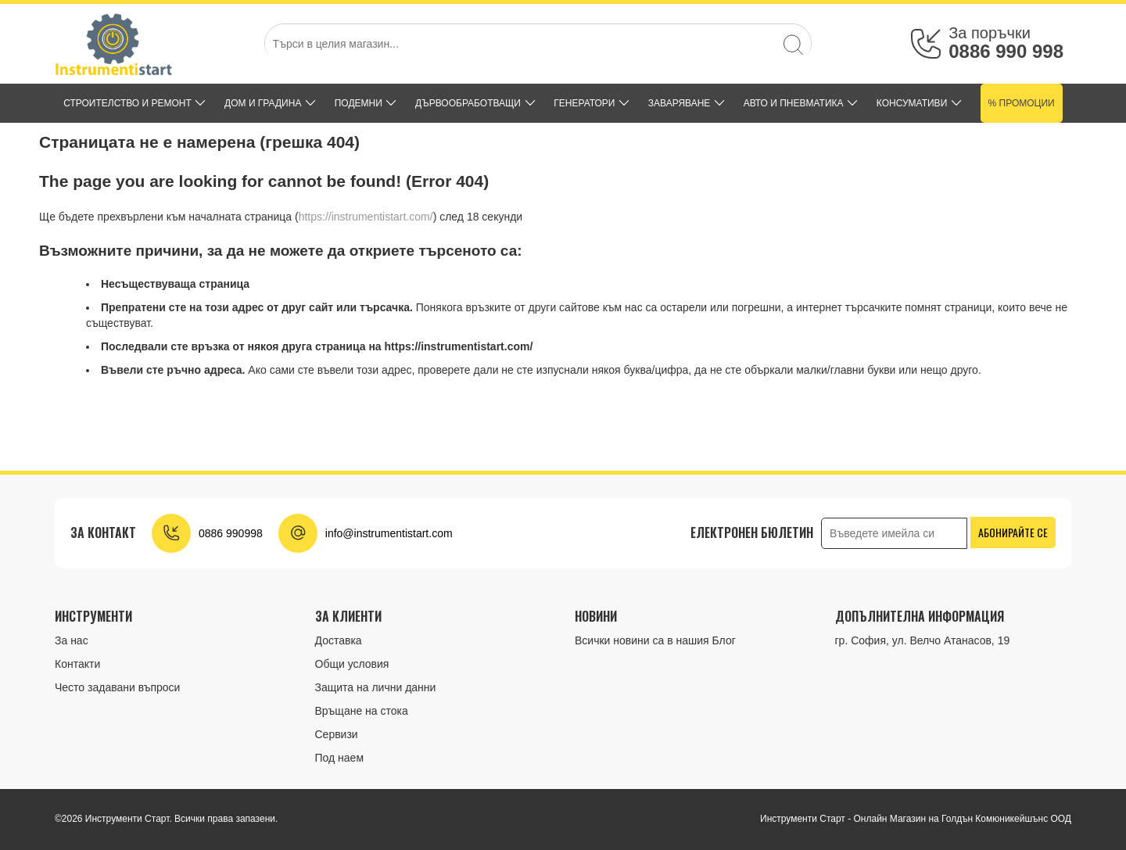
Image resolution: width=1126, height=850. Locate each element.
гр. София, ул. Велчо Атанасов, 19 (922, 640)
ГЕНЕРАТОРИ (584, 103)
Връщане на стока (361, 711)
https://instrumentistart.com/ (366, 216)
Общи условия (352, 664)
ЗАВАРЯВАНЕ (679, 103)
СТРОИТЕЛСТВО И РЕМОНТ (127, 103)
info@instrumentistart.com (389, 533)
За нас (71, 640)
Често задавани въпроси (117, 687)
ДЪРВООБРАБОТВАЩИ (468, 103)
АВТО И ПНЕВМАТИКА (794, 103)
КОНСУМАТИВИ (912, 103)
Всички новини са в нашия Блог (655, 640)
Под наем (339, 757)
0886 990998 (231, 533)
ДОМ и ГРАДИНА (262, 103)
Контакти (77, 664)
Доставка (338, 640)
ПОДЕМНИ (358, 103)
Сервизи (336, 734)
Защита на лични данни (375, 687)
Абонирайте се (1013, 532)
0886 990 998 (1005, 51)
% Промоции (1021, 103)
